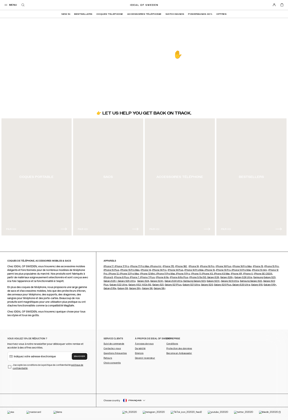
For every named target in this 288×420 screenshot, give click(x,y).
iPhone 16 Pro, (207, 266)
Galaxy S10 (256, 284)
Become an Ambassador (179, 353)
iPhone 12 (113, 273)
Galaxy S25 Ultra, (127, 281)
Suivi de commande (114, 343)
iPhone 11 (196, 273)
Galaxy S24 (143, 281)
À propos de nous (144, 343)
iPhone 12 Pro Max (129, 273)
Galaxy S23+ (213, 281)
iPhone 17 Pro (121, 266)
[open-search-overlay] (22, 5)
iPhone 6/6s (162, 277)
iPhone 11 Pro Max (165, 273)
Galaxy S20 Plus (222, 284)
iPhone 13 (209, 269)
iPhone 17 (109, 266)
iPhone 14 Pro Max (194, 269)
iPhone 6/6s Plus (179, 277)
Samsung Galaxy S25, (264, 277)
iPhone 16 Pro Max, (242, 266)
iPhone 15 (258, 266)
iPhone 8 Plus (121, 277)
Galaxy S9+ (135, 288)
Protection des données (179, 348)
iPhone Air (155, 266)
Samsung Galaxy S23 (194, 281)
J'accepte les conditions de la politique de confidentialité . (48, 366)
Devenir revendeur (145, 358)
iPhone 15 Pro (271, 266)
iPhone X (248, 273)
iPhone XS (207, 273)
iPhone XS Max (221, 273)
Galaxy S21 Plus (173, 284)
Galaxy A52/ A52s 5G (139, 284)
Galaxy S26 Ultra (243, 277)
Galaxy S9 (122, 288)
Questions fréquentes (115, 353)
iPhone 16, (194, 266)
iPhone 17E (168, 266)
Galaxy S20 (207, 284)
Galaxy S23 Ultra (230, 281)
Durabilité (140, 348)
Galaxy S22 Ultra (118, 284)
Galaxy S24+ (156, 281)
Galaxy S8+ (159, 288)
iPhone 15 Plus (111, 269)
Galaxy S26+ (226, 277)
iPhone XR (236, 273)
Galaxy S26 (213, 277)
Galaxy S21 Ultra (191, 284)
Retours (108, 358)
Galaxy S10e (110, 288)
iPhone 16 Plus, (224, 266)
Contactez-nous (112, 348)
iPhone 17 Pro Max (139, 266)
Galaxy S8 (147, 288)
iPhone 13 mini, (260, 269)
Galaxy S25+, (111, 281)
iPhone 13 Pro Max (241, 269)
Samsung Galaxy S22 (251, 281)
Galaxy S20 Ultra (241, 284)
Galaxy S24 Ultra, (174, 281)
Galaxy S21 (158, 284)
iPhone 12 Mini (147, 273)
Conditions (172, 343)
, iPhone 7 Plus (147, 277)
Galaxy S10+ (270, 284)
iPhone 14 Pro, (159, 269)
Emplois (139, 353)
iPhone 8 (108, 277)
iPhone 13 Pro (223, 269)
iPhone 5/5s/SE (197, 277)
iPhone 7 (134, 277)
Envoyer (79, 356)
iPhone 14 (146, 269)
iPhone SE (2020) (263, 273)
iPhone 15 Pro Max (129, 269)
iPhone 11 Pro (183, 273)
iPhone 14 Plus (175, 269)
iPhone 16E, (181, 266)
